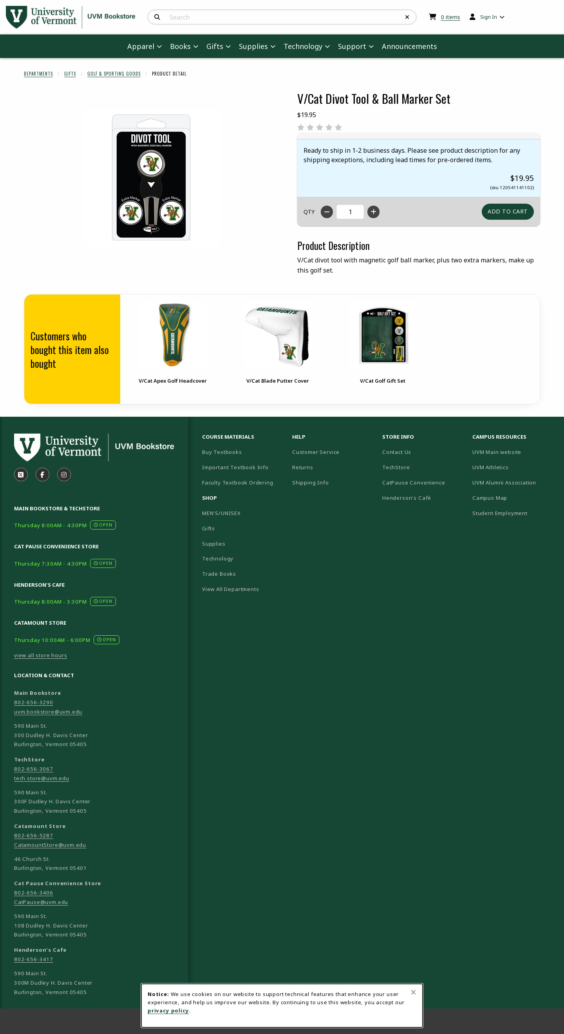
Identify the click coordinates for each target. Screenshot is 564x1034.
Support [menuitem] (352, 46)
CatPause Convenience (413, 482)
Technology (217, 558)
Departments (38, 73)
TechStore (396, 467)
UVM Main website (514, 452)
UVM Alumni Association (514, 482)
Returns (302, 467)
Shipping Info (310, 482)
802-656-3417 (33, 959)
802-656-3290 (33, 702)
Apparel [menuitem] (140, 46)
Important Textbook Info (235, 467)
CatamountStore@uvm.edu (50, 844)
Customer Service (316, 452)
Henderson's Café (406, 497)
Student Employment (514, 513)
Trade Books (219, 573)
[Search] (157, 17)
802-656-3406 (33, 892)
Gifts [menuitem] (214, 46)
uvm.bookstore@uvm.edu (48, 711)
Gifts (70, 73)
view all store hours (40, 655)
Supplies (214, 543)
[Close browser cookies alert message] (413, 992)
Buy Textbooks (222, 452)
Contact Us (396, 452)
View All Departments (230, 589)
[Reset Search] (407, 17)
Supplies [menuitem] (253, 46)
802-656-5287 (33, 835)
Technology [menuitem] (303, 46)
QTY (309, 211)
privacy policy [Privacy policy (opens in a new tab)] (168, 1010)
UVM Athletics (514, 467)
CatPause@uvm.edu (41, 902)
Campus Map (514, 497)
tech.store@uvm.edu (41, 778)
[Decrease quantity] (327, 212)
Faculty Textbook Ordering (237, 482)
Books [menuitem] (180, 46)
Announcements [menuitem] (409, 46)
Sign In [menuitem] (488, 16)
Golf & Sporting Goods (114, 73)
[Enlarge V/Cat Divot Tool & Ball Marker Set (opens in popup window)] (151, 177)
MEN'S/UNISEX (221, 513)
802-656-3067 (33, 768)
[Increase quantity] (373, 212)
